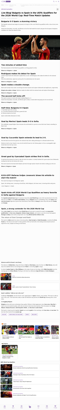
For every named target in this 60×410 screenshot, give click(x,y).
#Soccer (4, 314)
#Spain (27, 314)
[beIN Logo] (6, 1)
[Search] (54, 1)
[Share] (57, 9)
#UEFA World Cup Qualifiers (15, 314)
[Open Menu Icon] (58, 1)
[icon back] (1, 1)
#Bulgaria (34, 314)
